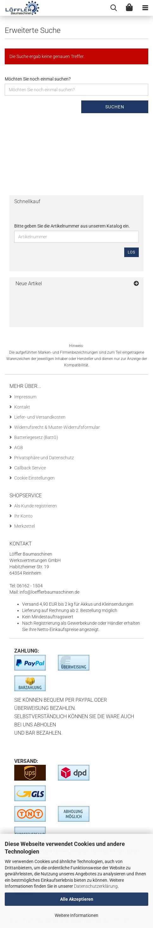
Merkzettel (24, 526)
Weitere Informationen (76, 915)
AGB (18, 447)
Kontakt (22, 406)
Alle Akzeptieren (76, 899)
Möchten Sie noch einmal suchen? (38, 78)
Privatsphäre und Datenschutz (44, 457)
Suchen (114, 106)
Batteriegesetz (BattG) (36, 437)
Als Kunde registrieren (35, 505)
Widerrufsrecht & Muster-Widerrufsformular (57, 427)
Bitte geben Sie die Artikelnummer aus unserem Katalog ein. (72, 226)
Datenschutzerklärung (96, 886)
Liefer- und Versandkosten (39, 417)
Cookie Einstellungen (34, 477)
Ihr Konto (23, 516)
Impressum (25, 396)
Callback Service (30, 467)
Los (131, 252)
